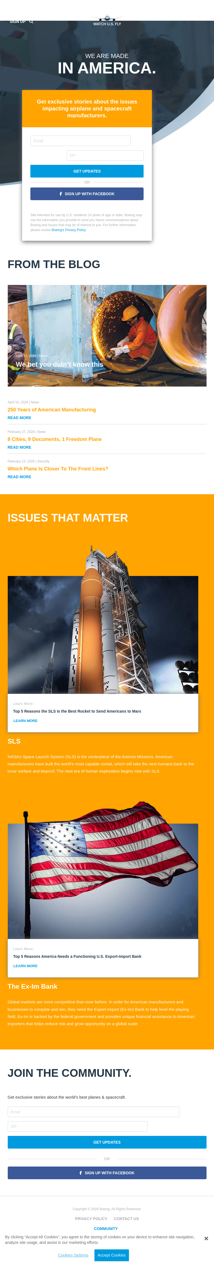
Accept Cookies (93, 1255)
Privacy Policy (91, 1199)
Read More (28, 368)
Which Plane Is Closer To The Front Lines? (58, 464)
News (43, 351)
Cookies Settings (54, 1255)
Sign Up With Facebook (109, 189)
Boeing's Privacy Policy (89, 225)
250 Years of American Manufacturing (52, 405)
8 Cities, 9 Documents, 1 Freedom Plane (55, 434)
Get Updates (107, 167)
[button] (206, 1238)
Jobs (107, 1223)
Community (106, 1209)
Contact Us (126, 1199)
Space (107, 1216)
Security (43, 457)
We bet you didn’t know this (60, 359)
